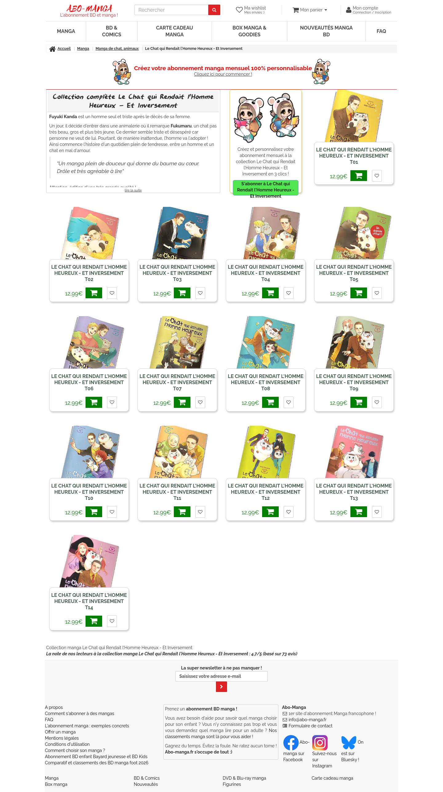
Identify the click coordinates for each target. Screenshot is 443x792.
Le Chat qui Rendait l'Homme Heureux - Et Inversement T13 (354, 492)
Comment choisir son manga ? (75, 750)
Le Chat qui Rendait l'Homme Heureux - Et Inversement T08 (266, 382)
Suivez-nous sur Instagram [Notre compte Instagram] (324, 754)
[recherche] (172, 10)
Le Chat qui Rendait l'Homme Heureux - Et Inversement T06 (89, 382)
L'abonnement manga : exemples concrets (87, 725)
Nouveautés (146, 784)
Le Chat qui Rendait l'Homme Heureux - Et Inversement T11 (177, 492)
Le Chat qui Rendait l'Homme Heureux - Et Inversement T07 (177, 382)
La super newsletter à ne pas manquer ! (221, 678)
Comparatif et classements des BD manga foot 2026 (96, 762)
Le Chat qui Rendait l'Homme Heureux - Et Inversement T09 (354, 382)
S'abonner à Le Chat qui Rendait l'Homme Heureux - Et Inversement (265, 188)
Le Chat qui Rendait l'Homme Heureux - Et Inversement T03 (177, 273)
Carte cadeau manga (174, 31)
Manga (66, 31)
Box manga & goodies (249, 31)
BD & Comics (111, 31)
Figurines (232, 784)
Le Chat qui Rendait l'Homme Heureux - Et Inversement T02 (89, 273)
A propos (54, 707)
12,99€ (349, 175)
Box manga (56, 784)
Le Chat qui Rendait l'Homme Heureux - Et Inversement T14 (89, 601)
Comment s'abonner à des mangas (79, 713)
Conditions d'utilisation (67, 744)
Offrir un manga (60, 732)
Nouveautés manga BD (326, 31)
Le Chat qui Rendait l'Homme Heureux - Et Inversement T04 (266, 273)
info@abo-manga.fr (307, 719)
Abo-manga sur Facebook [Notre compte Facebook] (296, 751)
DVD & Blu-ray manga (244, 778)
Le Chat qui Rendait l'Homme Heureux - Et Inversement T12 (266, 492)
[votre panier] (309, 10)
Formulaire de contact (310, 725)
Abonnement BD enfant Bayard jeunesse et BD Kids (96, 756)
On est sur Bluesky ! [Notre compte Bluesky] (352, 751)
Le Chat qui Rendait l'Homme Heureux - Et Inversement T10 (89, 492)
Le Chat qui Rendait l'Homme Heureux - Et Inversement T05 (354, 273)
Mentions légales (62, 738)
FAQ (381, 31)
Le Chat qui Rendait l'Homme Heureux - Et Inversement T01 (354, 156)
